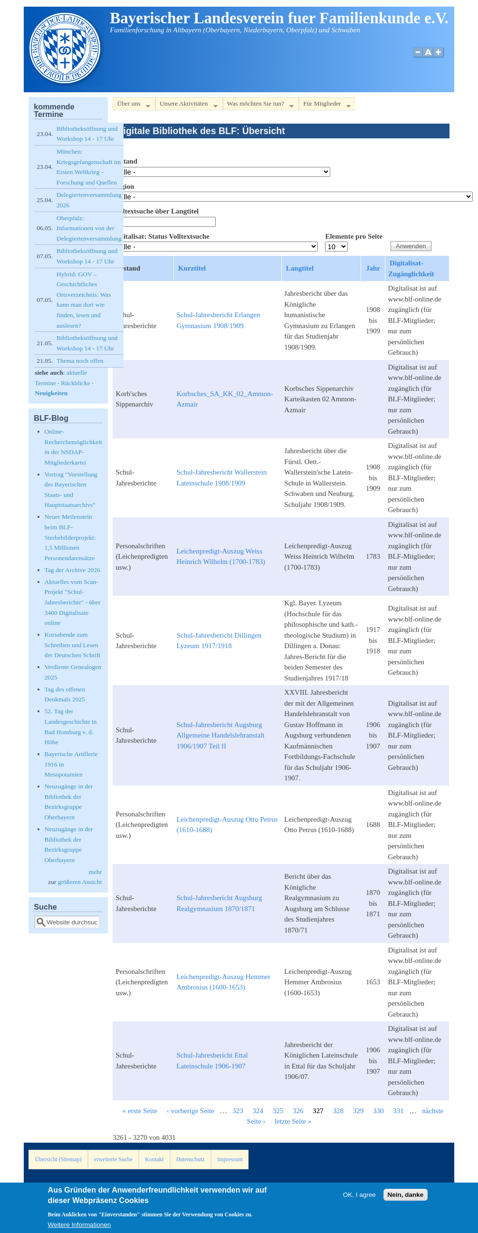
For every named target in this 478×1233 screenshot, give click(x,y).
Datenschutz (190, 1159)
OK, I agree (359, 1198)
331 (398, 1111)
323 (237, 1111)
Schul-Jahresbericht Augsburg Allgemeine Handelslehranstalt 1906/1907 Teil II (220, 735)
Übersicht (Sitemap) (58, 1159)
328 (338, 1111)
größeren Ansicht (80, 881)
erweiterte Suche (113, 1159)
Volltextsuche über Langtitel (156, 211)
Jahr (373, 268)
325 (278, 1111)
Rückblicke (75, 383)
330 (378, 1111)
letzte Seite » (293, 1121)
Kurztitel (192, 268)
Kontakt (154, 1159)
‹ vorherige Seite (190, 1111)
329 (358, 1111)
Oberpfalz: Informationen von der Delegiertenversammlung (89, 228)
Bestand (125, 161)
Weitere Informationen (79, 1228)
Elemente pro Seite (353, 236)
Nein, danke (406, 1198)
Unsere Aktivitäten (186, 105)
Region (123, 186)
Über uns (131, 105)
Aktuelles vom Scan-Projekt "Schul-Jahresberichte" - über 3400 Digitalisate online (73, 602)
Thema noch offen (80, 360)
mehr (95, 871)
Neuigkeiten (51, 393)
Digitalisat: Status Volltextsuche (161, 236)
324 (258, 1111)
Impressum (230, 1159)
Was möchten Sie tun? (258, 105)
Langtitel (300, 268)
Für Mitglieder (324, 105)
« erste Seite (140, 1111)
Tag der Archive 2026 (72, 569)
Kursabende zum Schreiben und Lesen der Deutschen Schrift (73, 645)
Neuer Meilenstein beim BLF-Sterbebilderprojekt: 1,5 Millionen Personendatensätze (70, 537)
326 (298, 1111)
